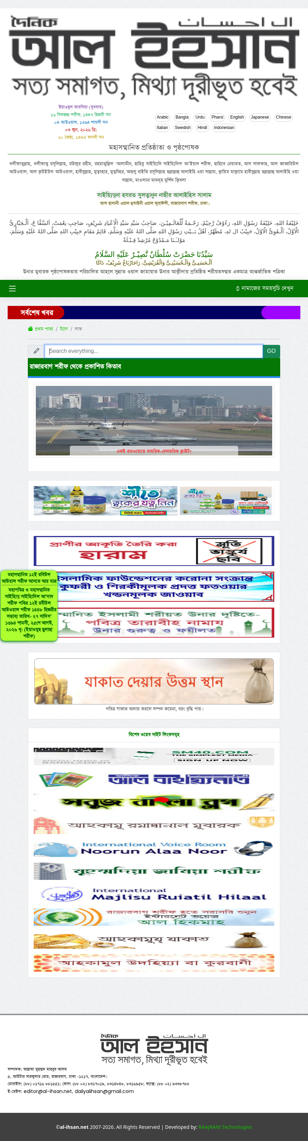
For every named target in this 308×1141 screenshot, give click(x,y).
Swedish (183, 128)
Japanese (260, 117)
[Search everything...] (154, 351)
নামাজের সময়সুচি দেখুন (264, 288)
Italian (162, 128)
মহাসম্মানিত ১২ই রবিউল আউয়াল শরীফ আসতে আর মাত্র (29, 606)
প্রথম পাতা (40, 329)
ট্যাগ (64, 329)
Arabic (163, 117)
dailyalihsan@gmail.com (104, 1091)
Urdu (199, 117)
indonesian (224, 128)
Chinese (283, 117)
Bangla (182, 117)
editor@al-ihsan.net (48, 1091)
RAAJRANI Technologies (225, 1127)
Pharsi (217, 117)
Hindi (202, 128)
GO (271, 351)
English (237, 117)
